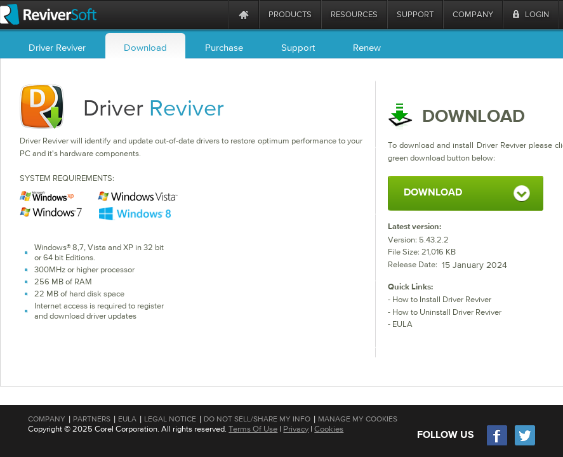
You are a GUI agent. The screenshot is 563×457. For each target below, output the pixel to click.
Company (46, 418)
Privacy (295, 429)
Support (298, 47)
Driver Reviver (57, 47)
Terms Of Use (253, 429)
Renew (367, 47)
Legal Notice (170, 418)
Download (145, 47)
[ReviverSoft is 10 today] (216, 14)
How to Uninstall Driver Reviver (446, 312)
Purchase (224, 47)
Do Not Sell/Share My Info (257, 418)
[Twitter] (525, 444)
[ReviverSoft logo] (48, 14)
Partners (91, 418)
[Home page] (243, 14)
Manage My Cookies (357, 418)
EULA (402, 324)
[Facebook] (497, 444)
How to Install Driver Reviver (441, 299)
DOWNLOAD (433, 193)
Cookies (328, 429)
